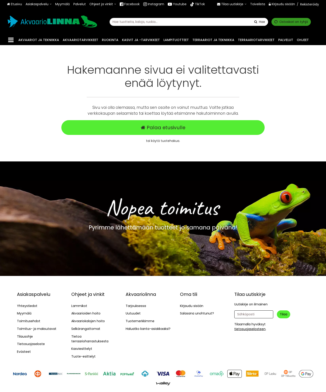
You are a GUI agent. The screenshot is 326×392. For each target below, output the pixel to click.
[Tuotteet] (11, 40)
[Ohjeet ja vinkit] (103, 4)
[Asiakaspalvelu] (38, 4)
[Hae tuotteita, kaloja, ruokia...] (189, 22)
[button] (250, 329)
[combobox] (189, 22)
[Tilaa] (283, 314)
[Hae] (259, 22)
